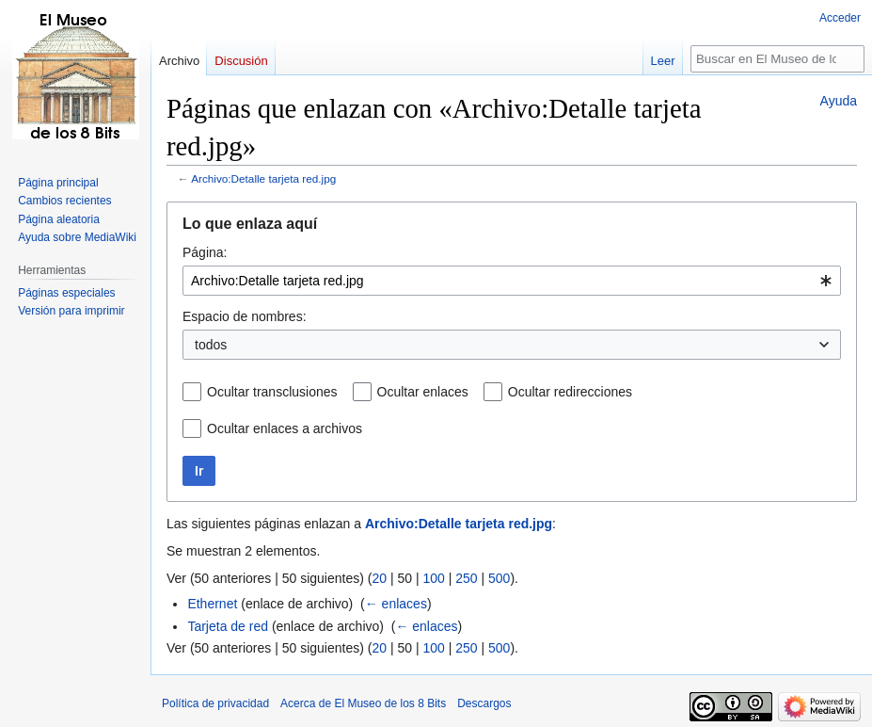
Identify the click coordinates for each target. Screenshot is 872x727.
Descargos (484, 703)
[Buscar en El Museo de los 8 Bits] (777, 59)
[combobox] (511, 281)
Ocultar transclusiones (272, 391)
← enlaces (396, 603)
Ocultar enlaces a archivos (284, 428)
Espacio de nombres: (244, 316)
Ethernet (212, 603)
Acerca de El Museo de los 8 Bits (363, 703)
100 (433, 578)
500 (499, 578)
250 (466, 578)
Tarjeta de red (227, 626)
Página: (204, 252)
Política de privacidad (215, 703)
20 (379, 578)
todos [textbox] (211, 344)
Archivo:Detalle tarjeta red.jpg (263, 178)
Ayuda (838, 100)
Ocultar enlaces (422, 391)
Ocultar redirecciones (570, 391)
